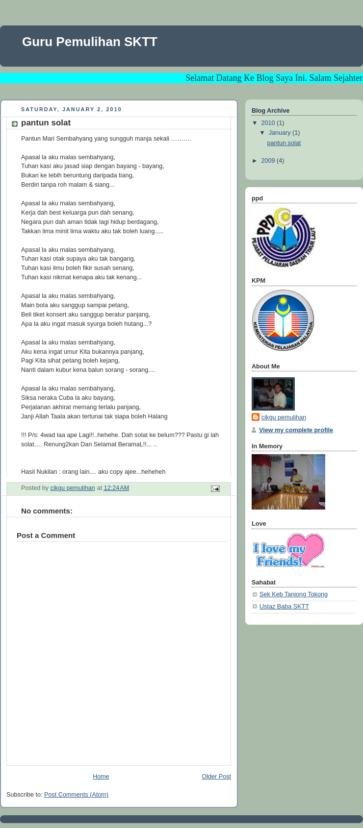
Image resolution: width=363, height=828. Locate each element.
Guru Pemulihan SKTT (89, 41)
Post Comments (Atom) (76, 794)
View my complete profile (296, 430)
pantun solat (284, 143)
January (280, 132)
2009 (269, 160)
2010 (269, 123)
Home (101, 776)
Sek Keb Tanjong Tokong (293, 594)
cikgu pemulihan (283, 417)
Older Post (216, 776)
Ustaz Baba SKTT (284, 606)
